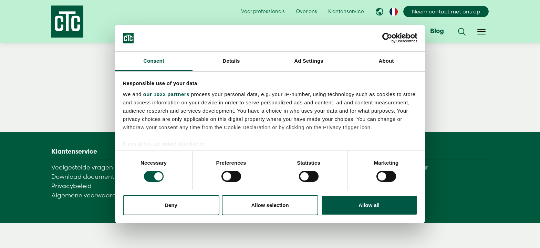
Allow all (369, 205)
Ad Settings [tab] (308, 61)
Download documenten (86, 176)
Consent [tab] (153, 61)
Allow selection (270, 205)
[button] (461, 31)
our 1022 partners (166, 94)
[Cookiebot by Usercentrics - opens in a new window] (387, 38)
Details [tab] (231, 61)
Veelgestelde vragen (82, 167)
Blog (437, 31)
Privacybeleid (71, 186)
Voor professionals (263, 11)
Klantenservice (346, 11)
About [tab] (386, 61)
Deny (171, 205)
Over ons (306, 11)
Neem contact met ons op (446, 11)
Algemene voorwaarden (87, 195)
